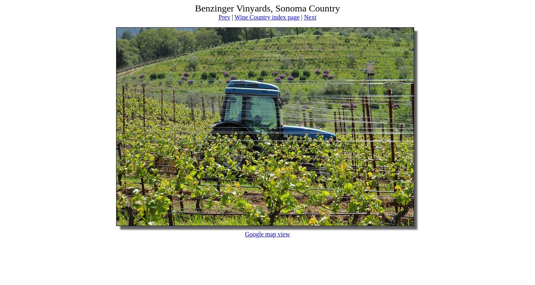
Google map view (267, 234)
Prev (224, 17)
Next (310, 17)
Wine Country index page (267, 17)
